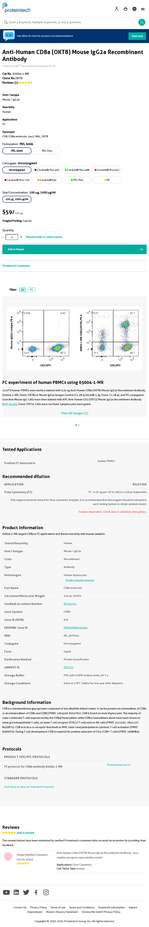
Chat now (137, 36)
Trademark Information (111, 907)
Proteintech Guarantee (16, 265)
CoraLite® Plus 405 (47, 169)
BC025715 (70, 603)
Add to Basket (16, 249)
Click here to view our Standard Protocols (29, 786)
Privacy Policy (38, 907)
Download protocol (118, 764)
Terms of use (57, 907)
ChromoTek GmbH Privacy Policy (101, 911)
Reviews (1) (10, 82)
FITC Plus (77, 179)
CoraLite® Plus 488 (77, 169)
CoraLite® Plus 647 (107, 169)
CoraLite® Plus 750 (16, 179)
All (22, 289)
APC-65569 (10, 404)
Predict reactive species (80, 580)
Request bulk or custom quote (44, 236)
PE (107, 179)
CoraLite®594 (46, 179)
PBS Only (47, 150)
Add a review (25, 833)
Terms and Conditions (81, 907)
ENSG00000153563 (75, 627)
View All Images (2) (74, 413)
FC (31, 289)
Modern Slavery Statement (62, 911)
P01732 (68, 667)
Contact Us (20, 907)
